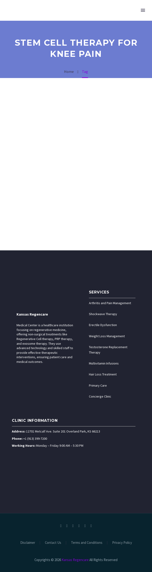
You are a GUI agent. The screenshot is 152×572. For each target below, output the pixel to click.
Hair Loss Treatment (103, 374)
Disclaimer (27, 543)
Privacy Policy (122, 543)
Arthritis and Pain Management (110, 303)
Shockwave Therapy (103, 314)
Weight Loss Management (107, 336)
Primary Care (98, 385)
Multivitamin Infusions (104, 363)
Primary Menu (143, 10)
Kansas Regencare (32, 314)
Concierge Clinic (100, 396)
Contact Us (53, 543)
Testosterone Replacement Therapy (108, 349)
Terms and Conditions (86, 543)
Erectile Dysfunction (103, 325)
